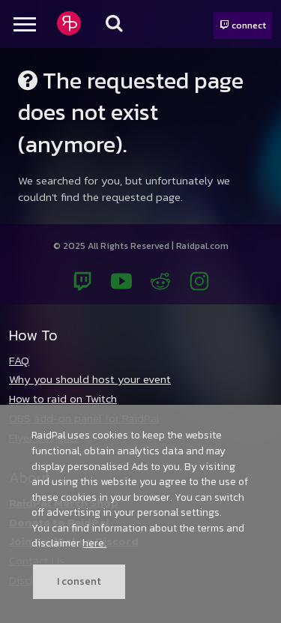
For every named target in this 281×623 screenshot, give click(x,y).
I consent (79, 581)
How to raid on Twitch (63, 398)
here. (94, 542)
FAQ (19, 360)
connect (243, 25)
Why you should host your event (90, 379)
